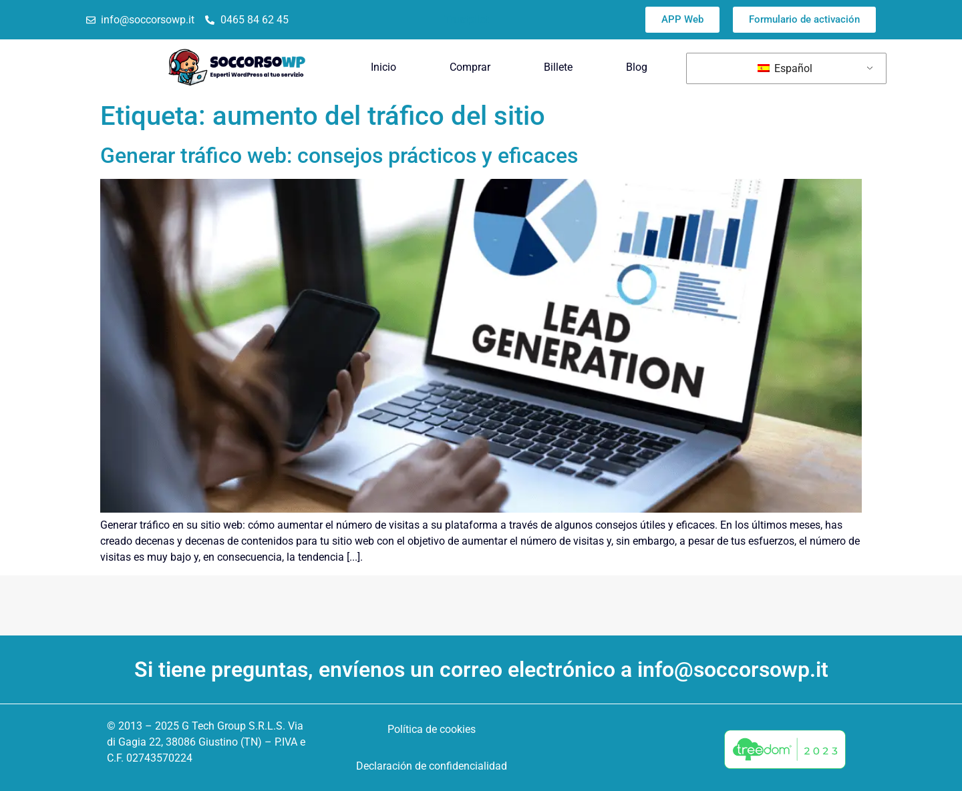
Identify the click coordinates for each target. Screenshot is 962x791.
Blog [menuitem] (636, 67)
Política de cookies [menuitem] (431, 729)
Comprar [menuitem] (470, 67)
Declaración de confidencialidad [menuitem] (431, 766)
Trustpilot (466, 19)
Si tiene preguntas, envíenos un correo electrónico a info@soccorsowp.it (481, 669)
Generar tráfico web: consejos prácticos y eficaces (339, 155)
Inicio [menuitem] (383, 67)
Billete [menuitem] (558, 67)
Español (785, 68)
